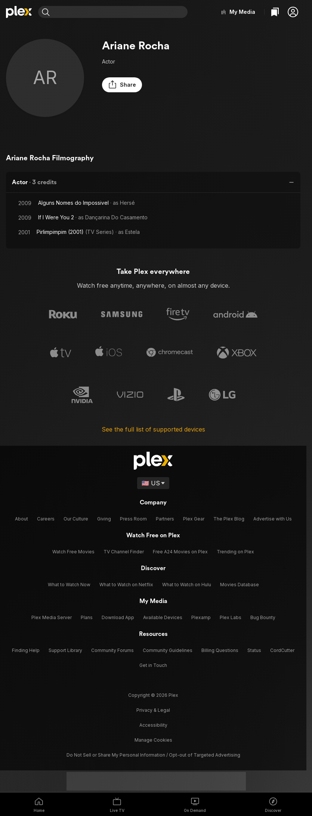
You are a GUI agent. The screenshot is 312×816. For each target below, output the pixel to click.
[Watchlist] (275, 11)
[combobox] (120, 12)
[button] (292, 11)
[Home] (19, 11)
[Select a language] (153, 482)
